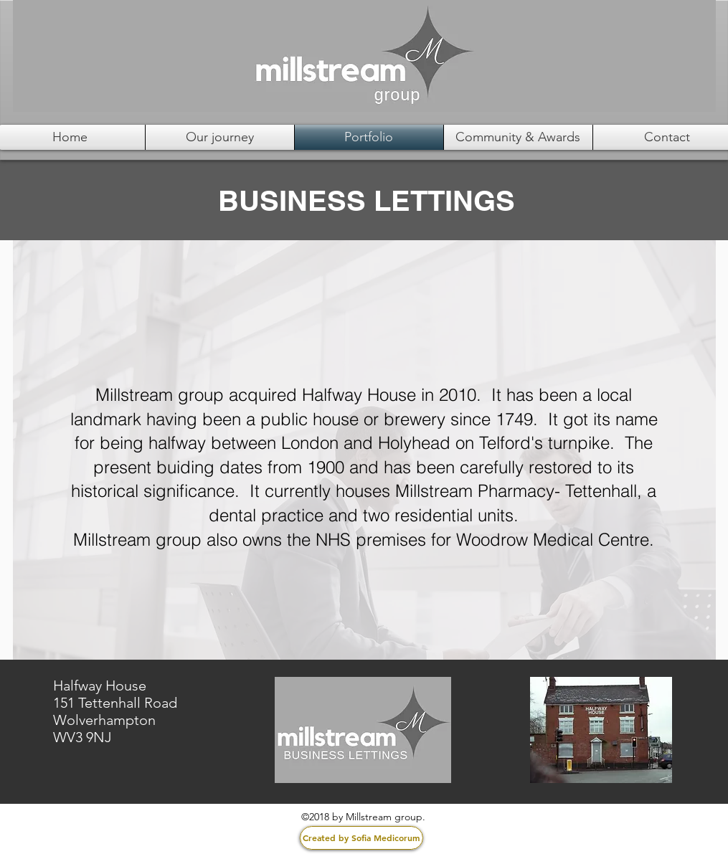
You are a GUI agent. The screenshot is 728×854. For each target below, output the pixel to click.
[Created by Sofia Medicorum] (361, 838)
